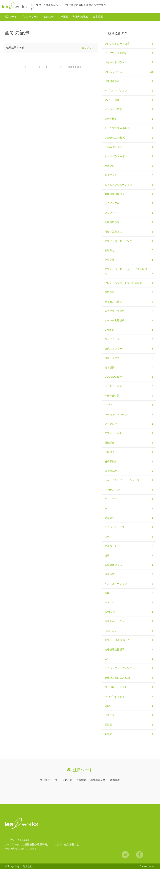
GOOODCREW (129, 376)
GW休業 (63, 16)
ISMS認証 (129, 611)
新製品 (129, 734)
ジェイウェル (129, 339)
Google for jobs (129, 147)
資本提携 (98, 16)
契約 (129, 555)
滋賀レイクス (129, 358)
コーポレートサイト (129, 687)
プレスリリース (30, 16)
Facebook (139, 854)
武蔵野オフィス (129, 564)
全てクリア (88, 47)
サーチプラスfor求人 (129, 156)
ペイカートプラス (129, 62)
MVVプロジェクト (129, 696)
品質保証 (129, 517)
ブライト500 (129, 203)
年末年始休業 (80, 16)
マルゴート (129, 546)
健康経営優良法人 (129, 194)
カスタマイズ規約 (129, 311)
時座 (129, 593)
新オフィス (129, 175)
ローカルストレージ (129, 414)
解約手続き (129, 461)
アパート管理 (129, 100)
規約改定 (129, 292)
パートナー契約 (129, 386)
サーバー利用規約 (129, 320)
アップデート (129, 212)
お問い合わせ (11, 866)
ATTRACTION (129, 489)
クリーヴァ (129, 499)
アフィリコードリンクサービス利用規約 (129, 271)
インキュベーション (129, 583)
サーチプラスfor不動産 (129, 128)
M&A (129, 705)
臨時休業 (129, 574)
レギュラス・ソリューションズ (129, 480)
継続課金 (129, 442)
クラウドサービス (129, 527)
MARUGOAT (129, 470)
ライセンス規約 (129, 301)
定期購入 (129, 452)
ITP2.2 (129, 405)
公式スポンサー (129, 348)
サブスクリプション (129, 90)
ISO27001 (129, 630)
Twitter (125, 854)
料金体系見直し (129, 231)
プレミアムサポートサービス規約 (129, 282)
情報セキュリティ (129, 621)
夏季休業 (129, 259)
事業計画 (129, 165)
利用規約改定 (129, 222)
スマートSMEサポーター (129, 640)
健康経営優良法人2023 (129, 677)
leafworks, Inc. (149, 866)
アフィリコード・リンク (129, 241)
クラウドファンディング (129, 668)
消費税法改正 (129, 81)
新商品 (129, 724)
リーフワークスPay (129, 53)
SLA (129, 508)
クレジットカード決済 (129, 43)
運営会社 (28, 866)
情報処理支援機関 (129, 649)
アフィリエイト (129, 433)
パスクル (129, 715)
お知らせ (49, 16)
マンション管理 (129, 109)
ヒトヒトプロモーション (129, 184)
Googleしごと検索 (129, 137)
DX (129, 658)
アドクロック (129, 423)
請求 (129, 536)
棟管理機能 (129, 118)
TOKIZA (129, 602)
